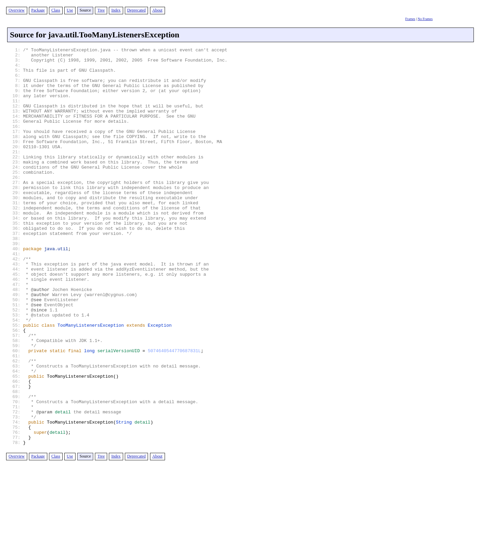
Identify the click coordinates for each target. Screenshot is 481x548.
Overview (16, 10)
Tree (101, 10)
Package (38, 10)
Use (70, 10)
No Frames (425, 19)
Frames (410, 19)
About (157, 10)
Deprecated (136, 10)
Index (115, 10)
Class (55, 10)
